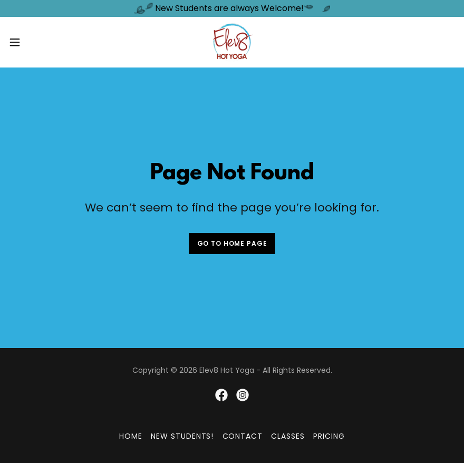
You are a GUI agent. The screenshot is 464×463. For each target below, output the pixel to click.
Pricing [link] (329, 436)
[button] (38, 42)
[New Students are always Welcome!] (232, 8)
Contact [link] (243, 436)
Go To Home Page (232, 243)
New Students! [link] (182, 436)
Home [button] (130, 436)
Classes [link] (288, 436)
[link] (232, 42)
